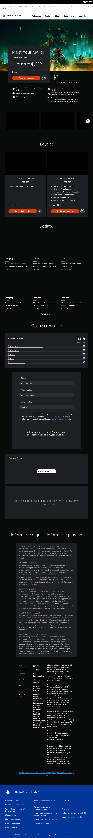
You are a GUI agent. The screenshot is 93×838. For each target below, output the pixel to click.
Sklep (54, 7)
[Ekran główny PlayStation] (4, 6)
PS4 (20, 7)
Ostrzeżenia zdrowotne (55, 737)
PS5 (14, 7)
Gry (9, 7)
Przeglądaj (82, 14)
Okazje (58, 14)
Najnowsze (36, 14)
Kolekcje (48, 14)
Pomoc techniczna (65, 7)
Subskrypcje (69, 14)
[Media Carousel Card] (22, 119)
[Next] (88, 119)
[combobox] (46, 381)
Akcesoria (35, 7)
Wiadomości (45, 7)
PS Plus (26, 7)
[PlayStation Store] (12, 13)
